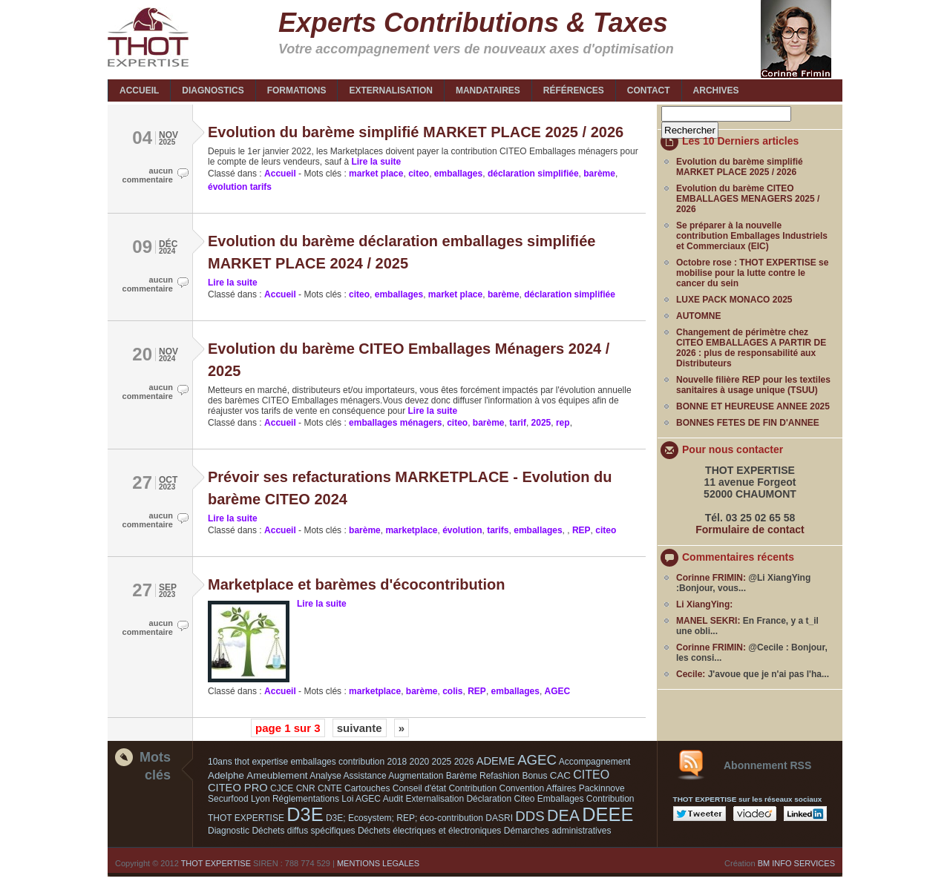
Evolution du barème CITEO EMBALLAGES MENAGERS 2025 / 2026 (747, 198)
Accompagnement (595, 761)
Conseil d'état (419, 788)
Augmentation (415, 776)
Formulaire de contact (750, 529)
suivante (359, 728)
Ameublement (276, 775)
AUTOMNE (698, 316)
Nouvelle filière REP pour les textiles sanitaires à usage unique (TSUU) (753, 385)
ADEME (495, 761)
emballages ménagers (395, 423)
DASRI (499, 818)
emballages (458, 173)
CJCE (281, 788)
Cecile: (690, 674)
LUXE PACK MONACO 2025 (734, 299)
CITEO (591, 774)
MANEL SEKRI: (708, 621)
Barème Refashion (483, 776)
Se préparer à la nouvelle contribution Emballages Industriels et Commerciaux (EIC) (752, 235)
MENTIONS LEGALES (378, 863)
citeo (418, 173)
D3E (304, 814)
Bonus (534, 776)
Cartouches (367, 788)
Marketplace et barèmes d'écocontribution (356, 584)
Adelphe (226, 775)
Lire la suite (375, 161)
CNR (305, 788)
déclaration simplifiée (533, 173)
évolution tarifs (240, 187)
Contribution (472, 788)
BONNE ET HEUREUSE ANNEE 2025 (753, 406)
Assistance (365, 776)
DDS (529, 816)
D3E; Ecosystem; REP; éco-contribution (404, 818)
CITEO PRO (238, 788)
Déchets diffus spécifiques (303, 830)
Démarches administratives (558, 830)
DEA (563, 816)
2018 (397, 761)
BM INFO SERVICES (796, 863)
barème (599, 173)
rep (563, 423)
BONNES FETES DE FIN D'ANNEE (747, 423)
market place (376, 173)
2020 (420, 761)
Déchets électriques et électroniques (429, 830)
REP (581, 530)
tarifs (497, 530)
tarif (517, 423)
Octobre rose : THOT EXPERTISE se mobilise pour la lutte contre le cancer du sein (752, 272)
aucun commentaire (147, 175)
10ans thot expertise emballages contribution (296, 761)
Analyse (325, 776)
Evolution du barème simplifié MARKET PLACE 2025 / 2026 (415, 132)
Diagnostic (228, 830)
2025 (541, 423)
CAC (560, 775)
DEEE (607, 814)
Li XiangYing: (704, 604)
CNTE (330, 788)
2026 (464, 761)
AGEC (558, 691)
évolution (462, 530)
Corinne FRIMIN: (711, 578)
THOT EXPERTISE (216, 863)
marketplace (411, 530)
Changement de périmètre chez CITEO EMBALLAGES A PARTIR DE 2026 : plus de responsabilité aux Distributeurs (751, 348)
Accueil (280, 173)
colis (452, 691)
